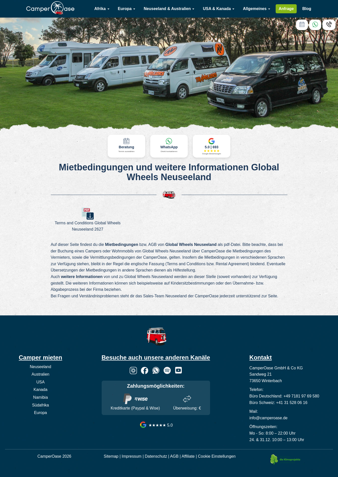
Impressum (131, 456)
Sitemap (111, 456)
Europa (126, 9)
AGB (174, 456)
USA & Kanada (218, 9)
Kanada (40, 389)
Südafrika (40, 405)
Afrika (101, 9)
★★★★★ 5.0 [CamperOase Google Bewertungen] (156, 425)
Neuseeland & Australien (169, 9)
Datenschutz (156, 456)
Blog (306, 9)
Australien (40, 374)
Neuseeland (40, 367)
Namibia (40, 397)
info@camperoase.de (268, 418)
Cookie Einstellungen (217, 456)
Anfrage (286, 9)
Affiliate (188, 456)
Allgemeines (256, 9)
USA (40, 382)
